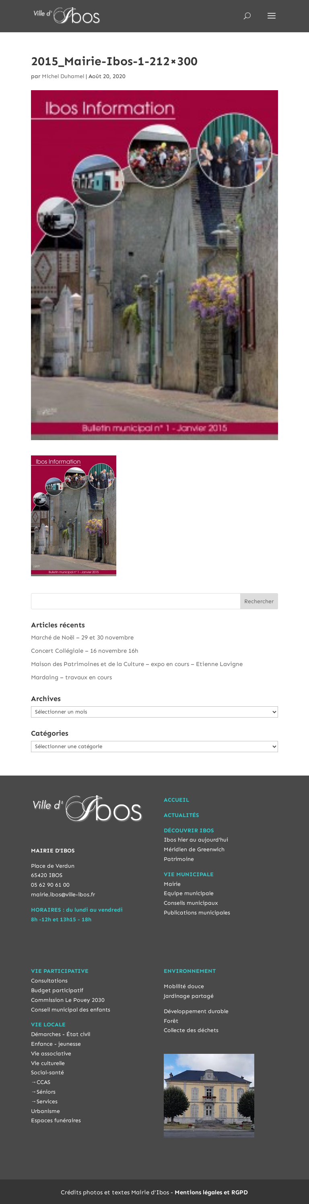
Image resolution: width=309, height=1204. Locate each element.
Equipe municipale (189, 893)
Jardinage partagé (189, 996)
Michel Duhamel (63, 76)
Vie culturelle (48, 1063)
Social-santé (47, 1072)
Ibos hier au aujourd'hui (196, 839)
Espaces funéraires (56, 1120)
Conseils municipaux (191, 903)
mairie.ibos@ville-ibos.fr (63, 894)
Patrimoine (179, 859)
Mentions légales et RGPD (211, 1192)
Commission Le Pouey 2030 (68, 1000)
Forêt (171, 1021)
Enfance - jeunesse (56, 1044)
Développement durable (196, 1011)
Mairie (172, 884)
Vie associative (51, 1053)
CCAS (43, 1082)
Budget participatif (57, 990)
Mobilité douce (184, 986)
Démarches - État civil (60, 1034)
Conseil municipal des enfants (70, 1009)
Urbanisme (45, 1111)
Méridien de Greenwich (194, 849)
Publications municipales (197, 912)
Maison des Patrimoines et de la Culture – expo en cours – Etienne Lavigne (137, 664)
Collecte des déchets (191, 1030)
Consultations (49, 980)
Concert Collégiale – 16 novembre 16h (84, 650)
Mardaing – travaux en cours (71, 677)
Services (47, 1101)
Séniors (46, 1091)
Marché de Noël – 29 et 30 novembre (82, 637)
